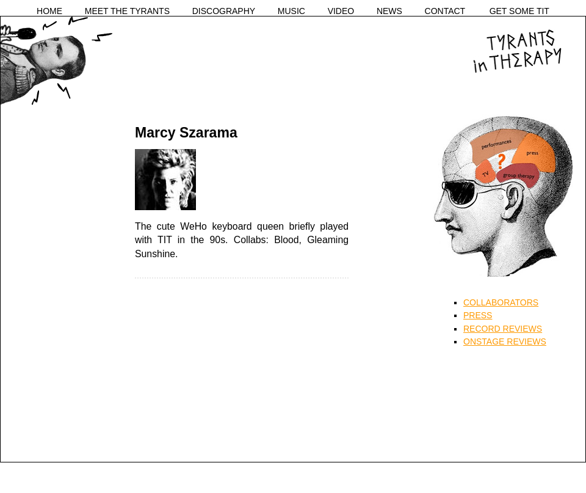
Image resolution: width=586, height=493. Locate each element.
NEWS (389, 11)
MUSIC (291, 11)
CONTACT (445, 11)
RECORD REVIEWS (502, 329)
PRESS (477, 315)
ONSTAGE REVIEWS (504, 341)
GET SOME (519, 11)
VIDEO (341, 11)
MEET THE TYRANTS (127, 11)
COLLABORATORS (500, 302)
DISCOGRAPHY (223, 11)
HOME (49, 11)
